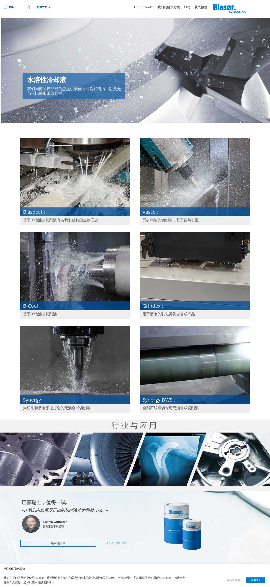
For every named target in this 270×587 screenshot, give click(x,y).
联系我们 (56, 543)
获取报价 (200, 7)
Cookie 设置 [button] (233, 580)
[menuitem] (44, 8)
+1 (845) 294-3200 (116, 543)
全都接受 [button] (256, 580)
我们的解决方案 (169, 7)
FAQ (187, 7)
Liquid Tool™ (143, 7)
